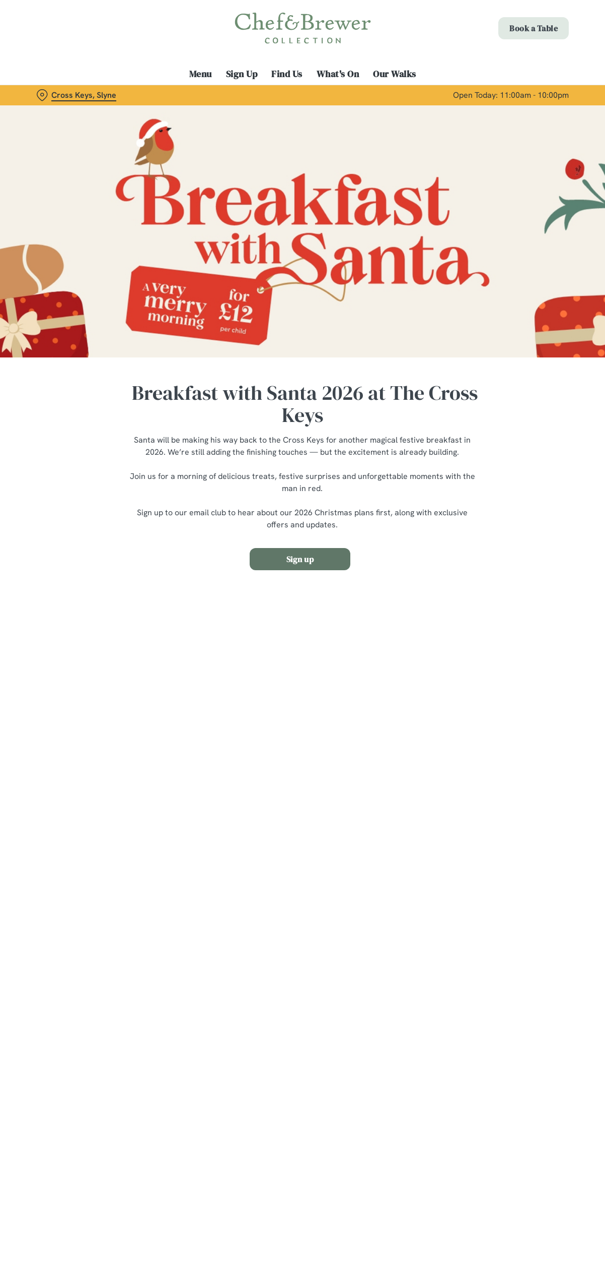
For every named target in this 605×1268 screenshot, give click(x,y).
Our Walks (394, 74)
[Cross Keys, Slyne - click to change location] (76, 95)
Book (533, 28)
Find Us (286, 74)
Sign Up (242, 74)
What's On (338, 74)
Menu (200, 74)
